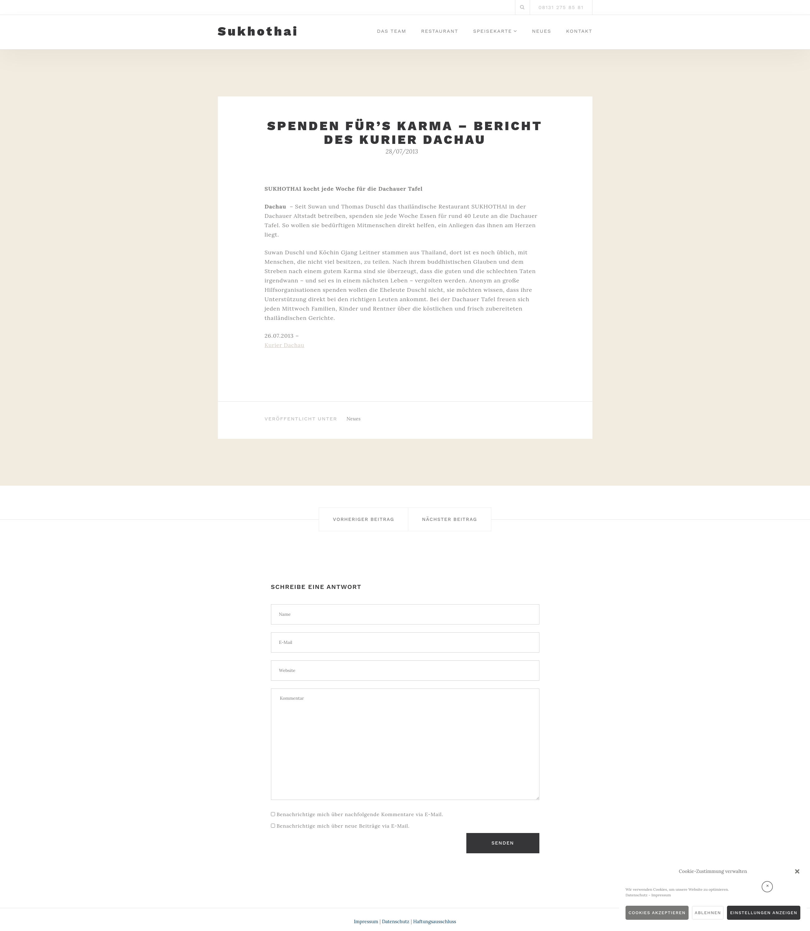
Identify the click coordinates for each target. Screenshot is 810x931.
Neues (541, 31)
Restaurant (439, 31)
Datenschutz (618, 895)
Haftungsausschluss (436, 918)
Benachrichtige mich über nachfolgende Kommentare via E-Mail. (360, 814)
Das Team (391, 31)
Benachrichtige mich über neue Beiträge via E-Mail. (343, 825)
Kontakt (579, 31)
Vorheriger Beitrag (355, 519)
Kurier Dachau (285, 345)
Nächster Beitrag (458, 519)
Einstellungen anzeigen (760, 913)
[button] (797, 871)
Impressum (643, 895)
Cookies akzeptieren (642, 913)
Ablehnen (698, 913)
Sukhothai (258, 31)
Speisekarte (492, 31)
